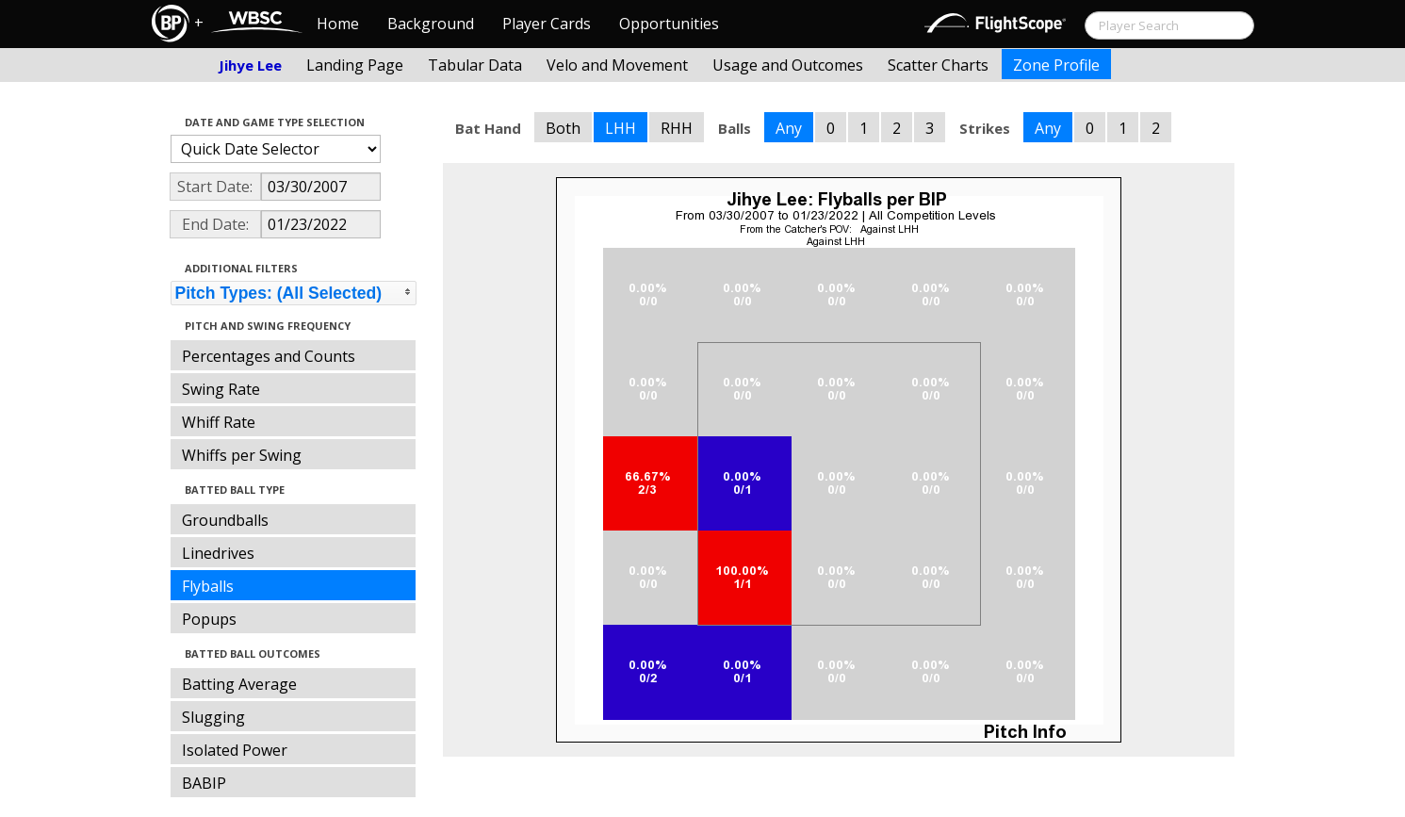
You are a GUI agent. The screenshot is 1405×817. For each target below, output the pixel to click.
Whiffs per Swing (242, 455)
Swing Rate (221, 389)
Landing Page (354, 65)
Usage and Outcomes (787, 65)
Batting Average (239, 684)
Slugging (213, 717)
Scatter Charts (938, 65)
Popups (209, 619)
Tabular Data (475, 65)
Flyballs (208, 586)
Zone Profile (1056, 65)
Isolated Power (234, 750)
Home (338, 23)
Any (789, 128)
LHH (620, 128)
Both (563, 128)
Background (430, 23)
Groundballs (225, 520)
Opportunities (669, 23)
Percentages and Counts (268, 356)
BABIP (204, 783)
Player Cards (546, 23)
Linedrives (218, 553)
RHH (677, 128)
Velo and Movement (617, 65)
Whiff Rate (218, 422)
